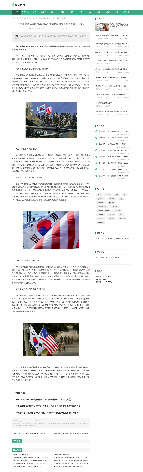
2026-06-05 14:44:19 (123, 38)
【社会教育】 (107, 38)
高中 (53, 12)
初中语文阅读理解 (103, 211)
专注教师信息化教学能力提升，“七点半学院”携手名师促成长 (33, 463)
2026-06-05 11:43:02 (123, 80)
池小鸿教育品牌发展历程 (103, 103)
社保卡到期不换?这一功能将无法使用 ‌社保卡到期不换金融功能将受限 (112, 77)
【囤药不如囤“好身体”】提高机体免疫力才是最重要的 (123, 144)
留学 (62, 12)
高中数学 (100, 215)
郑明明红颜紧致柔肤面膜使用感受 (117, 137)
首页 (16, 12)
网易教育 (111, 238)
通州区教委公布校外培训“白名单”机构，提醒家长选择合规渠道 (112, 86)
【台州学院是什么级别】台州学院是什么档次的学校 (123, 176)
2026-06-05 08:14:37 (123, 106)
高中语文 (100, 203)
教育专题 (126, 12)
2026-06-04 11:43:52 (123, 114)
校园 (71, 12)
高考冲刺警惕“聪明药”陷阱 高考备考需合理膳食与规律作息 (112, 111)
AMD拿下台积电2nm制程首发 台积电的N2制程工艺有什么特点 (39, 433)
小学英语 (100, 199)
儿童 (99, 195)
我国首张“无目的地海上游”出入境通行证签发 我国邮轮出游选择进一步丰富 (112, 52)
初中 (98, 12)
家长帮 (44, 12)
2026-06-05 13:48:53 (123, 55)
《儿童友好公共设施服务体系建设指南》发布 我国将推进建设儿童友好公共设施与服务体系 (112, 44)
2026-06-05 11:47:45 (123, 72)
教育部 (97, 238)
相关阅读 (17, 450)
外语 (80, 12)
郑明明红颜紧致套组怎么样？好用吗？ (118, 131)
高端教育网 (125, 238)
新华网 (118, 238)
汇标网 (117, 257)
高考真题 (100, 219)
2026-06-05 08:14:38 (123, 89)
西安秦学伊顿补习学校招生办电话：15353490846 (111, 35)
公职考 (117, 12)
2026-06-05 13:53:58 (123, 46)
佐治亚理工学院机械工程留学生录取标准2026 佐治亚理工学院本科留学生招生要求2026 (112, 61)
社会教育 (25, 18)
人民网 (104, 238)
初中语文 (114, 207)
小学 (89, 12)
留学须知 (111, 199)
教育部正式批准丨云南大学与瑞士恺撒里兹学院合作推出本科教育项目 (112, 94)
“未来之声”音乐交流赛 (20, 454)
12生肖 (108, 195)
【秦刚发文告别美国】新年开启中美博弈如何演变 (122, 150)
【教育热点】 (99, 38)
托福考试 (111, 219)
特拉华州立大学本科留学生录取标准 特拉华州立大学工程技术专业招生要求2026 (112, 69)
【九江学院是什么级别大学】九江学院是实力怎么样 (123, 169)
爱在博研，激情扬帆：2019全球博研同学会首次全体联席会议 (33, 460)
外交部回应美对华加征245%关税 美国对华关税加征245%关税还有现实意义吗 (85, 433)
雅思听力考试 (102, 207)
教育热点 (25, 12)
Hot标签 (16, 441)
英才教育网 (109, 257)
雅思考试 (111, 203)
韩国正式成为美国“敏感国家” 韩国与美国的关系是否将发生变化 (48, 18)
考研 (108, 12)
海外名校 (122, 219)
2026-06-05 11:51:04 (123, 63)
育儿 (124, 195)
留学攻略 (100, 223)
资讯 (35, 12)
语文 (116, 195)
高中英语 (111, 215)
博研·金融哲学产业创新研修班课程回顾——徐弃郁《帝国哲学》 (34, 457)
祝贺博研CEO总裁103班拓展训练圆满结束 (27, 466)
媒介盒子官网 (99, 257)
